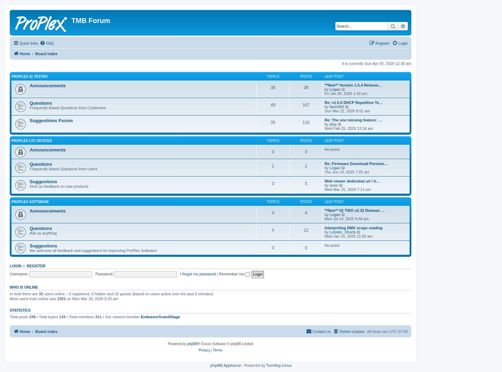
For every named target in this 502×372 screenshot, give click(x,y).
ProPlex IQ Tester (29, 77)
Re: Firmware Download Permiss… (356, 164)
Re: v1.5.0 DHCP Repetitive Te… (354, 103)
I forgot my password (198, 274)
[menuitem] (47, 43)
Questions (41, 103)
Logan (335, 89)
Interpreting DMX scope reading (353, 228)
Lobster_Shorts (343, 232)
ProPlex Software (30, 202)
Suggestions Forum (51, 120)
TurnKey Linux (279, 365)
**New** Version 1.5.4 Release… (353, 85)
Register (36, 266)
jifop (333, 124)
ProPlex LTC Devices (32, 141)
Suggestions (43, 181)
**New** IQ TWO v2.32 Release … (355, 210)
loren (334, 185)
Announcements (48, 85)
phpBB (192, 344)
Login (15, 266)
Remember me (234, 274)
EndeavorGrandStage (160, 317)
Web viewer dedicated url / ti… (352, 181)
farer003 (337, 107)
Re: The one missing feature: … (353, 120)
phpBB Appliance (225, 365)
